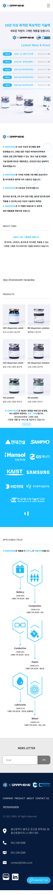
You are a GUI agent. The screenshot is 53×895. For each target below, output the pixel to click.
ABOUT (30, 802)
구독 (44, 765)
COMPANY (8, 802)
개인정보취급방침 (11, 812)
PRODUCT (20, 802)
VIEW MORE (26, 425)
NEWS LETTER (26, 753)
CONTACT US (42, 802)
